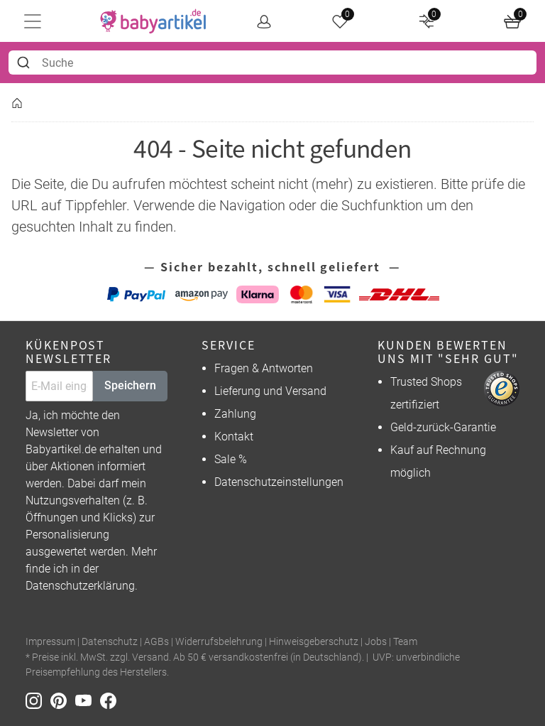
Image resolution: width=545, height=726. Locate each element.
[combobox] (272, 62)
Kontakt (233, 436)
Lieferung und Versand (270, 391)
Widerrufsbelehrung (219, 642)
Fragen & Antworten (263, 368)
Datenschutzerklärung (80, 585)
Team (405, 642)
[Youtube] (87, 700)
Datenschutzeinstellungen (278, 482)
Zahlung (235, 414)
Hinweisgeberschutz (313, 642)
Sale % (230, 459)
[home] (153, 21)
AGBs (156, 642)
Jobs (376, 642)
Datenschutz (110, 642)
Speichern (130, 385)
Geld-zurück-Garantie (443, 427)
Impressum (50, 642)
